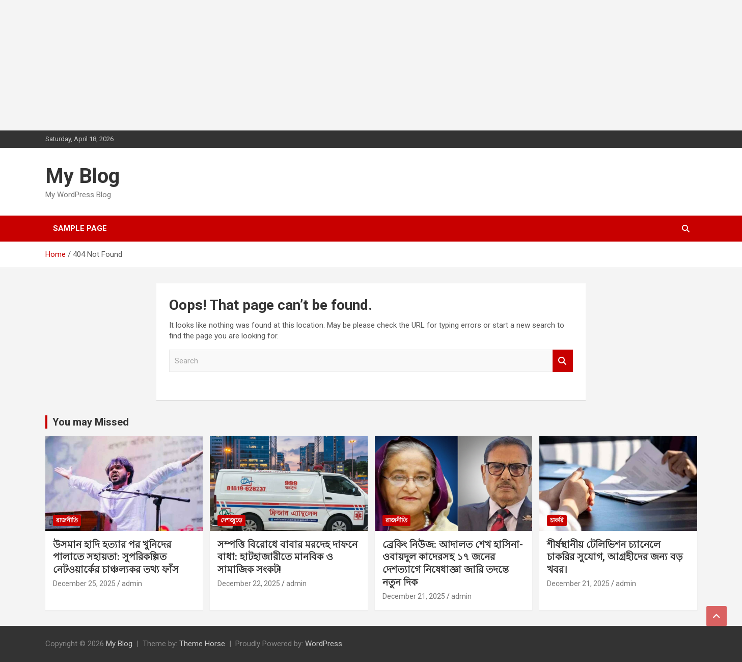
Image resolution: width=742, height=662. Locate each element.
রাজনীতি (67, 520)
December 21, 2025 (413, 596)
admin (132, 583)
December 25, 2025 (84, 583)
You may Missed (90, 422)
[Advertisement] (76, 63)
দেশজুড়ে (231, 520)
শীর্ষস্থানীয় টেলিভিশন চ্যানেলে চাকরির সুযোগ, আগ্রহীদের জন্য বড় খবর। (615, 557)
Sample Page (80, 228)
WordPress (323, 643)
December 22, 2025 (248, 583)
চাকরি (557, 520)
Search (563, 361)
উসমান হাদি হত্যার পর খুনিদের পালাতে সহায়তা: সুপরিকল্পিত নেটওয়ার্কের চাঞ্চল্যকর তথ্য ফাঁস (116, 557)
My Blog (82, 176)
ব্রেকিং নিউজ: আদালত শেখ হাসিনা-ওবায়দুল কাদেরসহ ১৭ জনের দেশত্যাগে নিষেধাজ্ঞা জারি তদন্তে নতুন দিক (452, 563)
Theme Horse (202, 643)
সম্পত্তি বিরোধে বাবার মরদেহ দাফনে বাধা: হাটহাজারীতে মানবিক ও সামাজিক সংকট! (287, 557)
